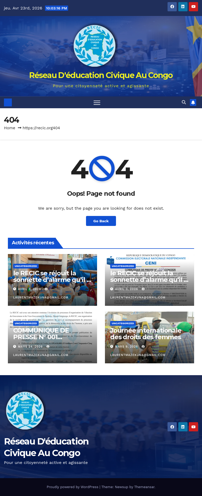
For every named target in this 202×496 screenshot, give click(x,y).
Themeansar (144, 487)
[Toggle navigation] (96, 102)
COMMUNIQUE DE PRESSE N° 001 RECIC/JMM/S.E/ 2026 (45, 337)
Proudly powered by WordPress (73, 487)
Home (9, 128)
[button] (184, 102)
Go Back (101, 221)
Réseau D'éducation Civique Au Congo (101, 75)
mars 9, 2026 (127, 346)
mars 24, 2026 (31, 346)
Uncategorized (26, 266)
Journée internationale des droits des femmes (145, 334)
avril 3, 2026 (30, 289)
